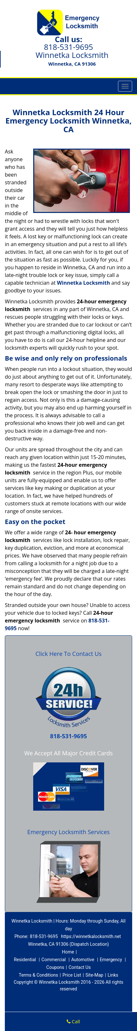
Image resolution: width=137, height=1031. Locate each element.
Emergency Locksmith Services (68, 832)
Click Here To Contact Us (68, 654)
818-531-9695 (68, 46)
